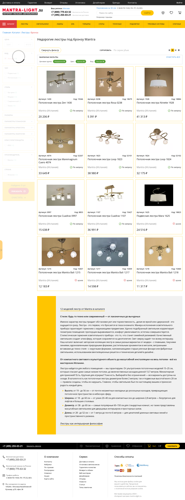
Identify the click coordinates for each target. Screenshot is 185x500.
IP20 (11, 145)
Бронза (81, 61)
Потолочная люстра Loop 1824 (154, 159)
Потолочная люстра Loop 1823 (105, 159)
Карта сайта (49, 479)
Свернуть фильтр (50, 50)
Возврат (48, 2)
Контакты (132, 2)
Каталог (8, 24)
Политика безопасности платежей (128, 476)
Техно (11, 106)
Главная (7, 32)
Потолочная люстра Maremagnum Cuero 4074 (58, 161)
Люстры (25, 32)
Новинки (47, 473)
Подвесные (13, 73)
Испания (13, 175)
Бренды (116, 2)
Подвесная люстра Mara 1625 (153, 215)
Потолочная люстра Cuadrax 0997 (58, 215)
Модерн (12, 97)
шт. (152, 446)
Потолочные (14, 78)
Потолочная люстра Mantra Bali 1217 (108, 272)
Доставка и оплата (11, 2)
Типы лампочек (85, 487)
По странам (49, 467)
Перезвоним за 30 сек (106, 8)
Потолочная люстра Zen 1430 (55, 102)
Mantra (12, 160)
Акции (46, 476)
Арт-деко (12, 92)
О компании (51, 456)
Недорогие (60, 61)
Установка (80, 2)
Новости (82, 481)
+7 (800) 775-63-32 (70, 11)
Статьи (82, 484)
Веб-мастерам (85, 473)
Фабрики (47, 464)
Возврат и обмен (86, 470)
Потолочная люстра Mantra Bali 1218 (157, 272)
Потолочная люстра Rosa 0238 (105, 102)
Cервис (83, 456)
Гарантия (32, 2)
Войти (179, 2)
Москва (66, 8)
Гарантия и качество (87, 467)
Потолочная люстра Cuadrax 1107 (107, 215)
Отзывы (64, 2)
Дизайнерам (99, 2)
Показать (18, 191)
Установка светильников (89, 464)
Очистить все (173, 57)
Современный (14, 101)
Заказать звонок (34, 446)
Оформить (172, 446)
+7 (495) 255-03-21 (70, 14)
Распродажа (49, 470)
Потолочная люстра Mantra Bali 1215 (59, 272)
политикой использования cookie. (129, 488)
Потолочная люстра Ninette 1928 (155, 102)
